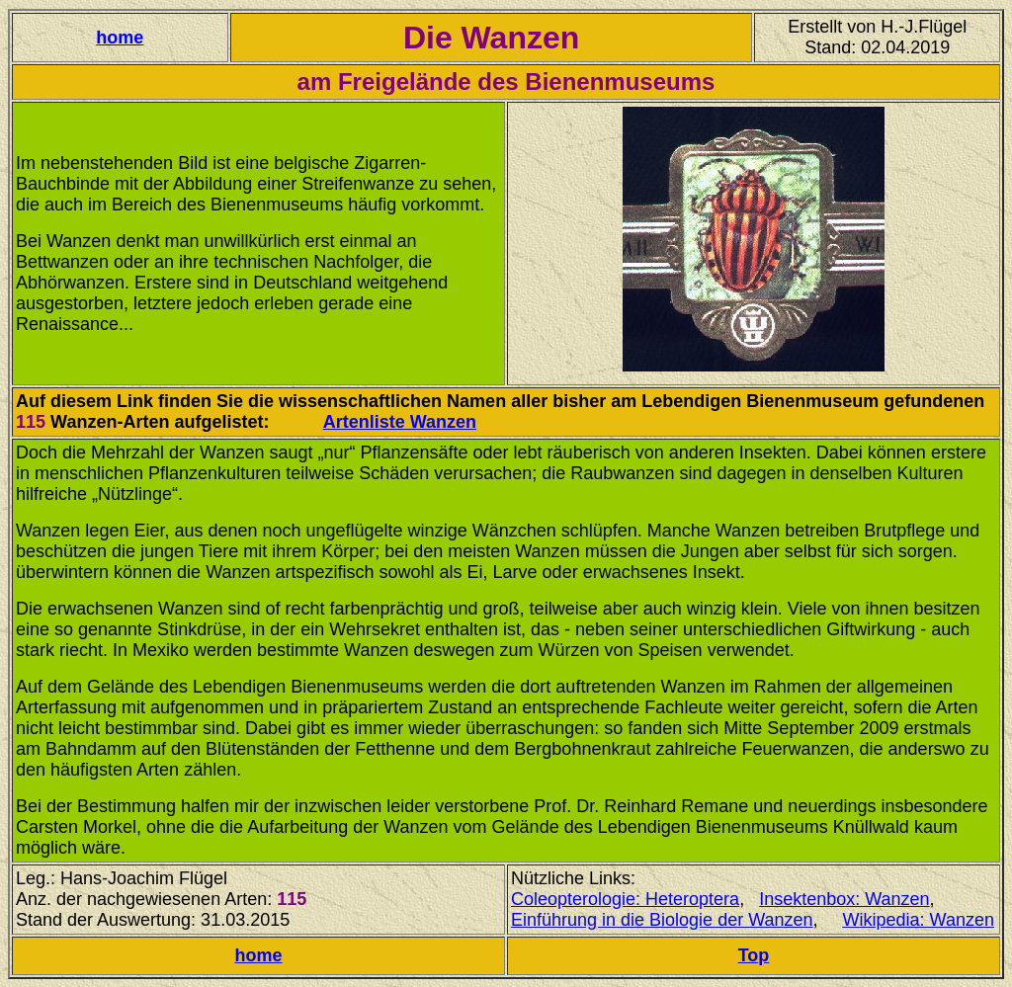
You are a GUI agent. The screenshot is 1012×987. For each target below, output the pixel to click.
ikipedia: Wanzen (927, 920)
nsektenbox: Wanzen (846, 899)
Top (754, 955)
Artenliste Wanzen (399, 422)
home (119, 37)
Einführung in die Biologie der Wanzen (662, 920)
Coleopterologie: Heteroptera (625, 899)
